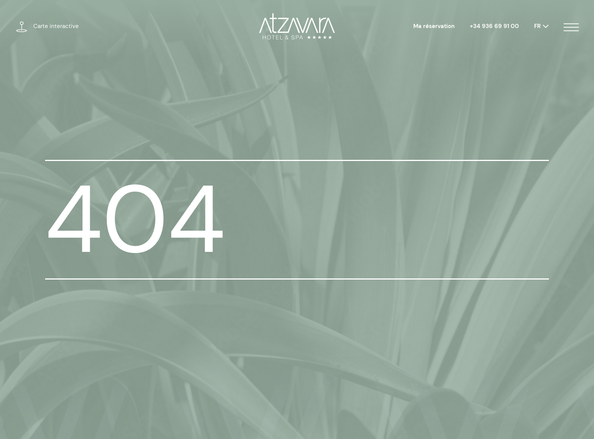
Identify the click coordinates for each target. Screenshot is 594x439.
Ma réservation (434, 26)
